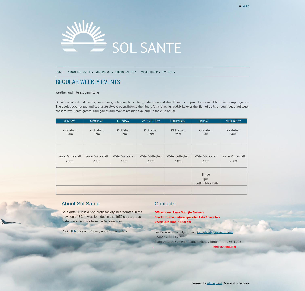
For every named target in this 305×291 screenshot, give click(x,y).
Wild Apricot (214, 283)
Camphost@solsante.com (215, 232)
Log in (246, 5)
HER (72, 231)
